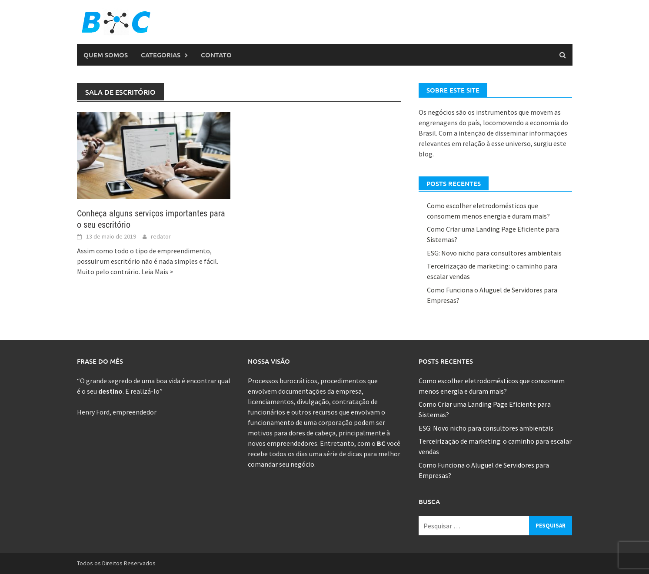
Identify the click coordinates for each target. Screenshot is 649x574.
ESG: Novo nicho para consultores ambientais (494, 253)
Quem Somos (105, 54)
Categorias (160, 54)
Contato (216, 54)
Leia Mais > (157, 271)
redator (161, 236)
